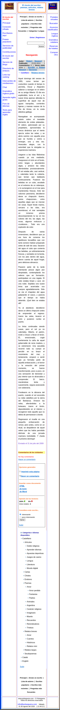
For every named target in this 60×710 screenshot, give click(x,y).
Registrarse (40, 37)
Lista (6, 76)
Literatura (30, 564)
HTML (22, 486)
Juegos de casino (33, 557)
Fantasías (32, 594)
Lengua (29, 561)
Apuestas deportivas (34, 553)
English (24, 661)
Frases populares (7, 40)
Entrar (32, 37)
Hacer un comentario (26, 459)
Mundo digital (31, 568)
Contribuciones (9, 52)
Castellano (25, 73)
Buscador (53, 23)
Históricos (30, 642)
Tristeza (29, 628)
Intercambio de (9, 82)
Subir (21, 525)
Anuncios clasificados (53, 28)
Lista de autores (27, 20)
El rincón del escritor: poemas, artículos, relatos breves (31, 7)
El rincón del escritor (8, 57)
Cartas (26, 572)
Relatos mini (31, 646)
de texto (23, 489)
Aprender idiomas (33, 550)
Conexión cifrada (7, 28)
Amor (28, 587)
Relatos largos (29, 650)
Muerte (29, 616)
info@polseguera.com (27, 704)
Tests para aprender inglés (7, 112)
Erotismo (27, 579)
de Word (23, 492)
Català (24, 657)
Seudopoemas (29, 654)
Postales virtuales (54, 18)
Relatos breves (38, 73)
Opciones (33, 70)
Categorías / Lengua (36, 31)
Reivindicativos (32, 624)
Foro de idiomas (6, 105)
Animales (29, 602)
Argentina (30, 605)
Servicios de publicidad (8, 47)
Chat (5, 87)
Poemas (27, 583)
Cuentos (29, 639)
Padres (31, 598)
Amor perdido (34, 590)
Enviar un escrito (35, 17)
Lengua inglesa (54, 34)
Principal (6, 23)
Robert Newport (34, 61)
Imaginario (30, 613)
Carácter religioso (33, 609)
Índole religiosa (32, 546)
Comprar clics (54, 53)
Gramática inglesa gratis (8, 92)
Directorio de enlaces (8, 69)
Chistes (27, 576)
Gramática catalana (53, 41)
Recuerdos (30, 620)
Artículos (27, 542)
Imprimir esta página (30, 472)
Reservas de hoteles (53, 47)
